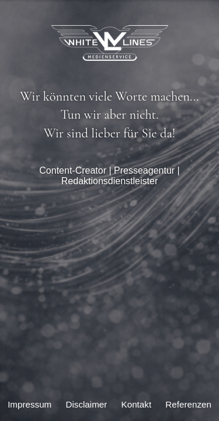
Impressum (29, 404)
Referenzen (188, 404)
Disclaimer (86, 404)
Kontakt (136, 404)
